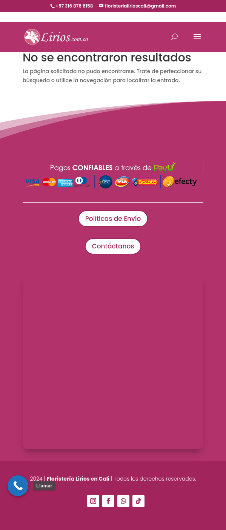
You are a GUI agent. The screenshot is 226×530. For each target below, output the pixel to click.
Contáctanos (113, 246)
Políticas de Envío (113, 218)
